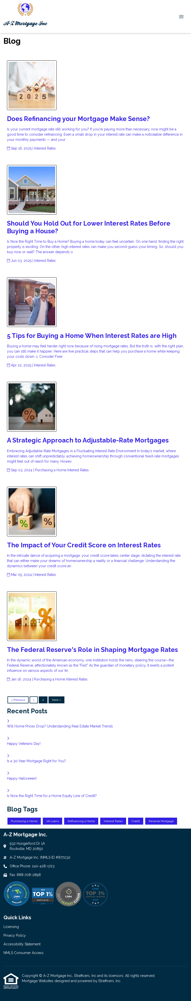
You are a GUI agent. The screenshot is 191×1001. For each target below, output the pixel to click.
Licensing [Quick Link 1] (11, 927)
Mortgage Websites (38, 981)
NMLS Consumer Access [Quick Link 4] (23, 953)
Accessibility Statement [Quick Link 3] (22, 944)
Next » (56, 700)
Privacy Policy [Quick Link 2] (14, 935)
